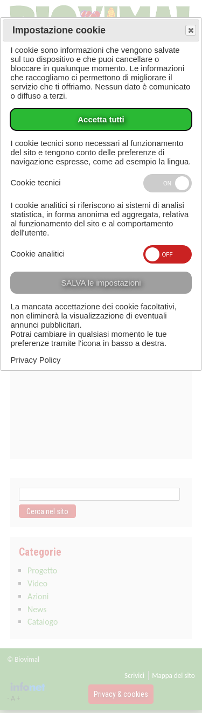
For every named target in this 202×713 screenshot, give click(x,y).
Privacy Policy (35, 359)
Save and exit (190, 31)
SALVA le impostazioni (101, 282)
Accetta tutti (101, 119)
